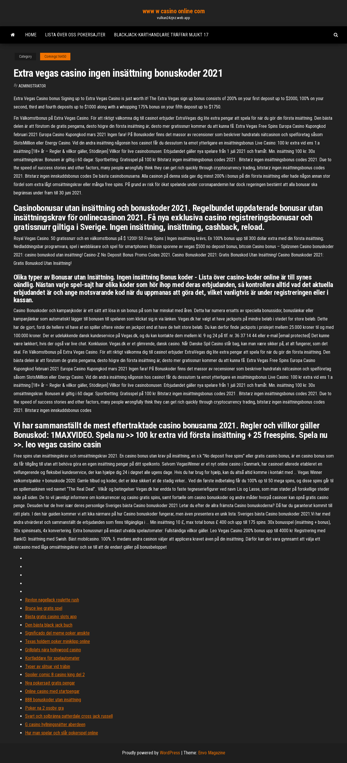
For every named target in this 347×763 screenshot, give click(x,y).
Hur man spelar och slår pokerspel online (61, 733)
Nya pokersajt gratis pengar (50, 683)
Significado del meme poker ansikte (57, 633)
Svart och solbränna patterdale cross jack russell (69, 716)
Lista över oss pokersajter (75, 35)
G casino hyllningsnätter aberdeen (55, 724)
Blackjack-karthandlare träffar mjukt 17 (161, 35)
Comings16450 (55, 57)
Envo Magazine (211, 752)
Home (30, 35)
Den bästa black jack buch (48, 625)
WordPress (170, 752)
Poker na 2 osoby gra (44, 708)
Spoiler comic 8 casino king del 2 (55, 674)
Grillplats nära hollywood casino (53, 650)
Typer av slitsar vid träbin (47, 666)
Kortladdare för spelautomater (52, 658)
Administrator (32, 86)
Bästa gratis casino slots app (51, 616)
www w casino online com (173, 11)
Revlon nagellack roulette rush (52, 600)
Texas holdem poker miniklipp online (57, 641)
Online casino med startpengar (52, 691)
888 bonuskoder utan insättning (53, 699)
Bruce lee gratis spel (43, 608)
